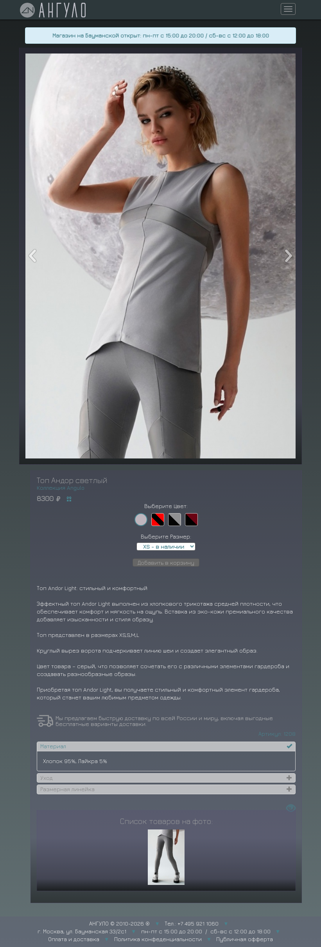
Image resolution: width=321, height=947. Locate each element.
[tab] (166, 746)
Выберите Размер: (166, 536)
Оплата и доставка (73, 939)
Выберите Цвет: (166, 506)
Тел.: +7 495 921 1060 (192, 923)
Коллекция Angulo (60, 487)
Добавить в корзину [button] (166, 562)
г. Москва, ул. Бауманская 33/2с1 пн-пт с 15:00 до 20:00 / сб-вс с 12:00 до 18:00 (154, 931)
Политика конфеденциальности (158, 939)
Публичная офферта (244, 939)
